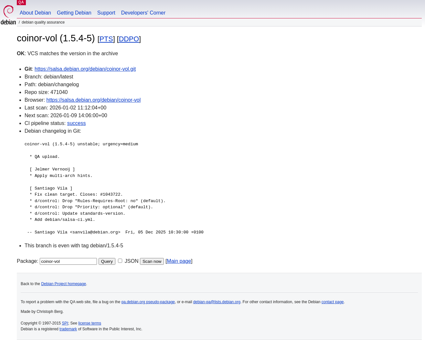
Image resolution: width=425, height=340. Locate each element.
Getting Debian (74, 12)
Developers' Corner (143, 12)
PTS (106, 39)
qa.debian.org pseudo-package (148, 302)
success (76, 123)
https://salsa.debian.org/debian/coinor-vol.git (85, 69)
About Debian (35, 12)
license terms (89, 323)
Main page (179, 261)
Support (106, 12)
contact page (333, 302)
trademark (68, 329)
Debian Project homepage (63, 284)
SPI (65, 323)
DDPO (129, 39)
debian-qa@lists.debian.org (216, 302)
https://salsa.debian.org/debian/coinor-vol (94, 100)
